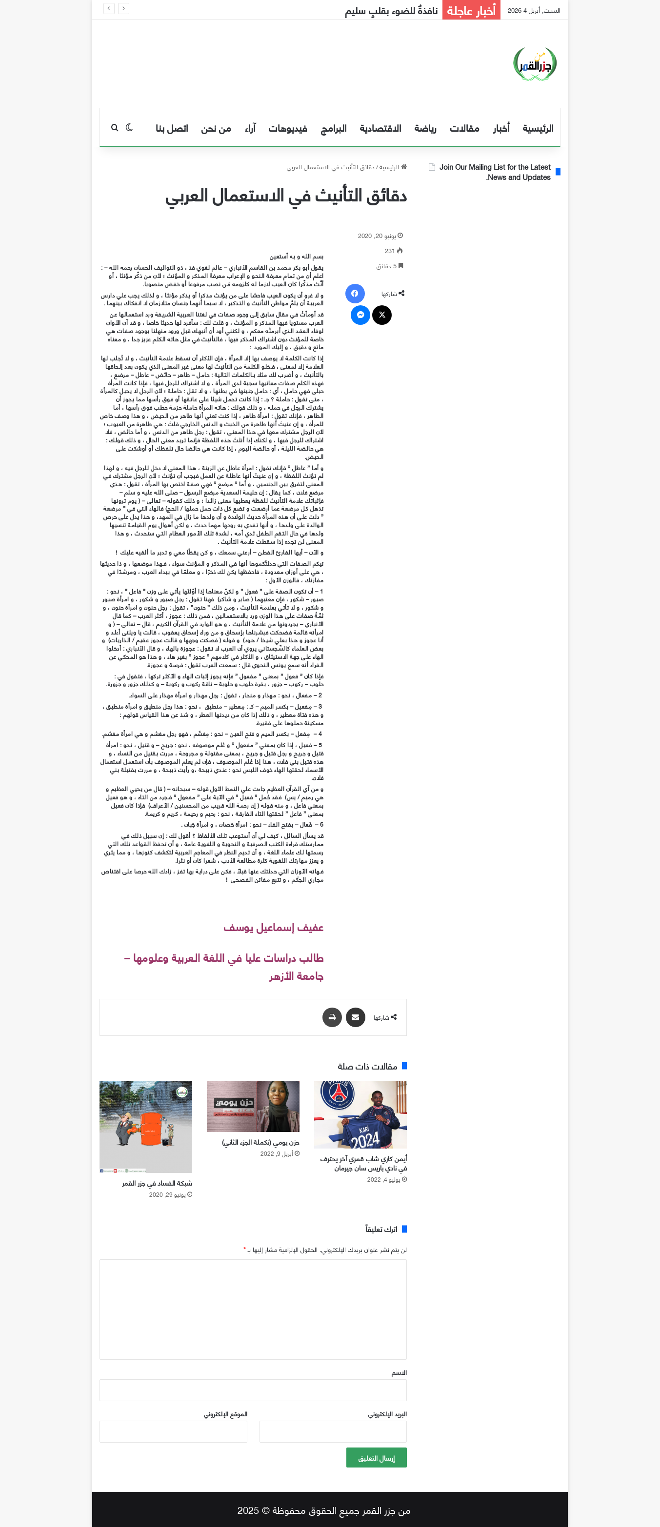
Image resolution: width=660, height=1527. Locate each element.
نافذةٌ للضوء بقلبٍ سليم (391, 9)
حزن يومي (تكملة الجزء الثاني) (261, 1141)
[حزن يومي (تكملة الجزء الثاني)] (253, 1106)
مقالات (465, 127)
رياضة (426, 127)
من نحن (216, 127)
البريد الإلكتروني (387, 1413)
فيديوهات (288, 127)
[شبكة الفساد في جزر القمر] (146, 1127)
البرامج (333, 127)
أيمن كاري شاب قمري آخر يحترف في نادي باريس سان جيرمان (363, 1162)
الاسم (399, 1372)
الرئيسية (538, 127)
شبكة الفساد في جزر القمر (157, 1182)
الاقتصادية (380, 127)
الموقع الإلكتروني (225, 1413)
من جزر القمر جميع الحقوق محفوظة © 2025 (324, 1509)
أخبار (501, 127)
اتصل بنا (172, 127)
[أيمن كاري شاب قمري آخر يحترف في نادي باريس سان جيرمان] (360, 1115)
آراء (250, 127)
